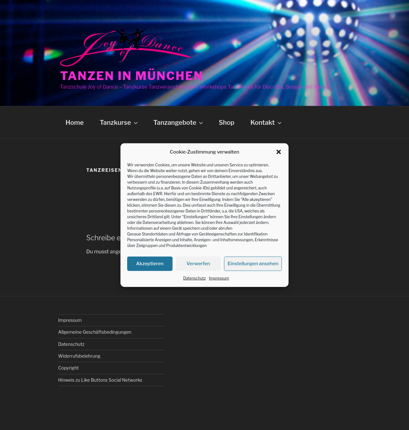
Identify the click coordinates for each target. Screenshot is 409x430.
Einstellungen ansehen (253, 264)
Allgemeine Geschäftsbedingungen (94, 332)
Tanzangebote (178, 122)
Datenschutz (194, 277)
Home (75, 122)
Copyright (68, 367)
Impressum (219, 277)
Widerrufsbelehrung (79, 356)
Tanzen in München (132, 76)
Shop (226, 122)
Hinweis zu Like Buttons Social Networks (100, 380)
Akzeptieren (150, 264)
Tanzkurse (119, 122)
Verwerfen (198, 264)
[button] (278, 152)
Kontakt (267, 122)
